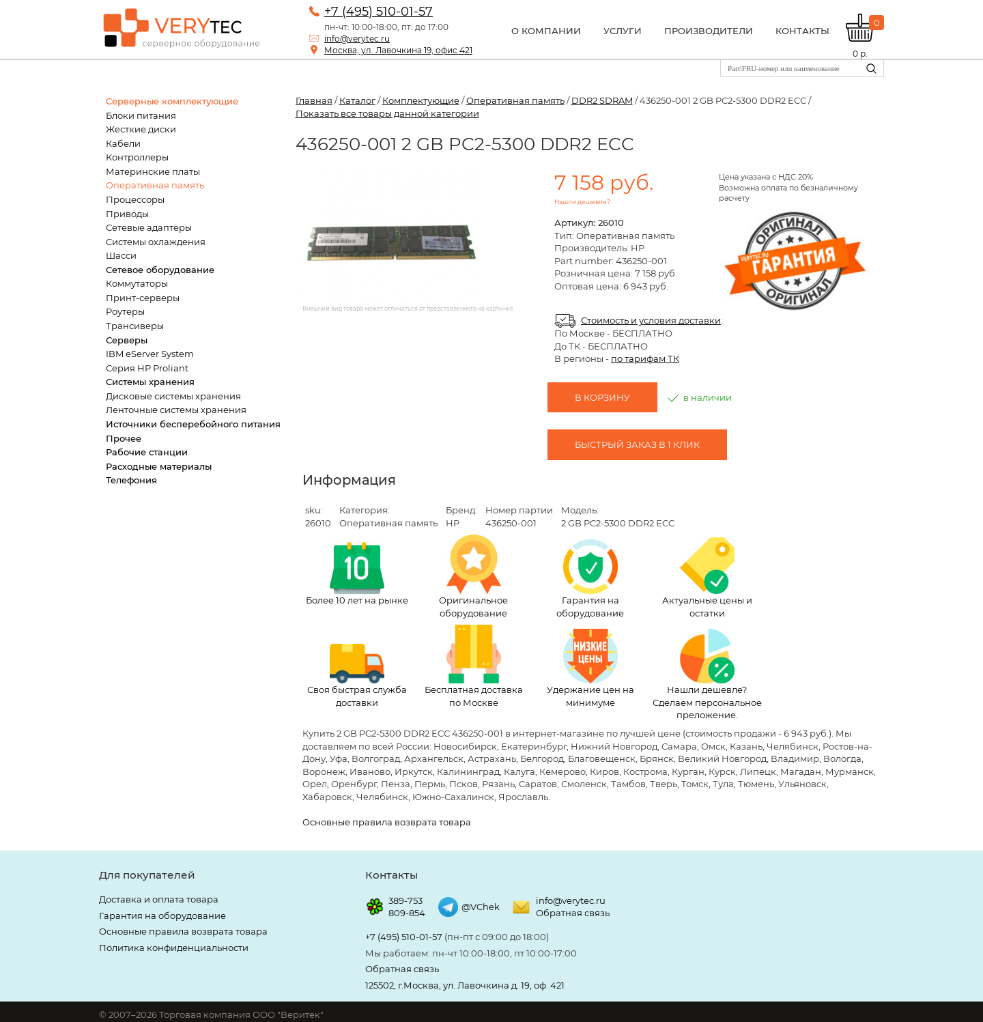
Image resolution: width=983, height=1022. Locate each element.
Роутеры (125, 311)
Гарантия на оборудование (590, 579)
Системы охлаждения (155, 241)
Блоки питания (141, 115)
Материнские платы (153, 171)
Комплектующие (420, 100)
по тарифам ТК (645, 358)
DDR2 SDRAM (602, 100)
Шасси (121, 255)
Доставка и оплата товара (158, 899)
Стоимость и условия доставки (651, 320)
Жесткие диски (141, 129)
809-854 (406, 912)
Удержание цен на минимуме (590, 668)
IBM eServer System (150, 353)
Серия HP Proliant (147, 368)
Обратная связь (573, 912)
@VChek (480, 906)
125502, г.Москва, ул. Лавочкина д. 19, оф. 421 (465, 985)
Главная (314, 100)
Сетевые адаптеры (149, 227)
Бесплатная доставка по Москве (474, 666)
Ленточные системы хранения (176, 409)
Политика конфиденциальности (173, 947)
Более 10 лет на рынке (357, 574)
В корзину (602, 397)
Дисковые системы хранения (173, 396)
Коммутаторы (137, 283)
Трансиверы (135, 325)
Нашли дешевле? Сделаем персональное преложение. (707, 674)
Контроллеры (137, 157)
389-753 (405, 900)
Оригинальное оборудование (473, 577)
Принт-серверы (143, 297)
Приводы (127, 213)
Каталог (357, 100)
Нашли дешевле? (582, 201)
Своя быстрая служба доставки (357, 676)
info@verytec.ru (357, 38)
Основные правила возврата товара (386, 822)
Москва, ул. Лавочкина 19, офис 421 (398, 50)
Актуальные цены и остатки (707, 577)
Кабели (123, 143)
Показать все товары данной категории (387, 113)
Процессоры (135, 199)
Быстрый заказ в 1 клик (637, 444)
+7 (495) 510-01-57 (378, 11)
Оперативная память (155, 185)
